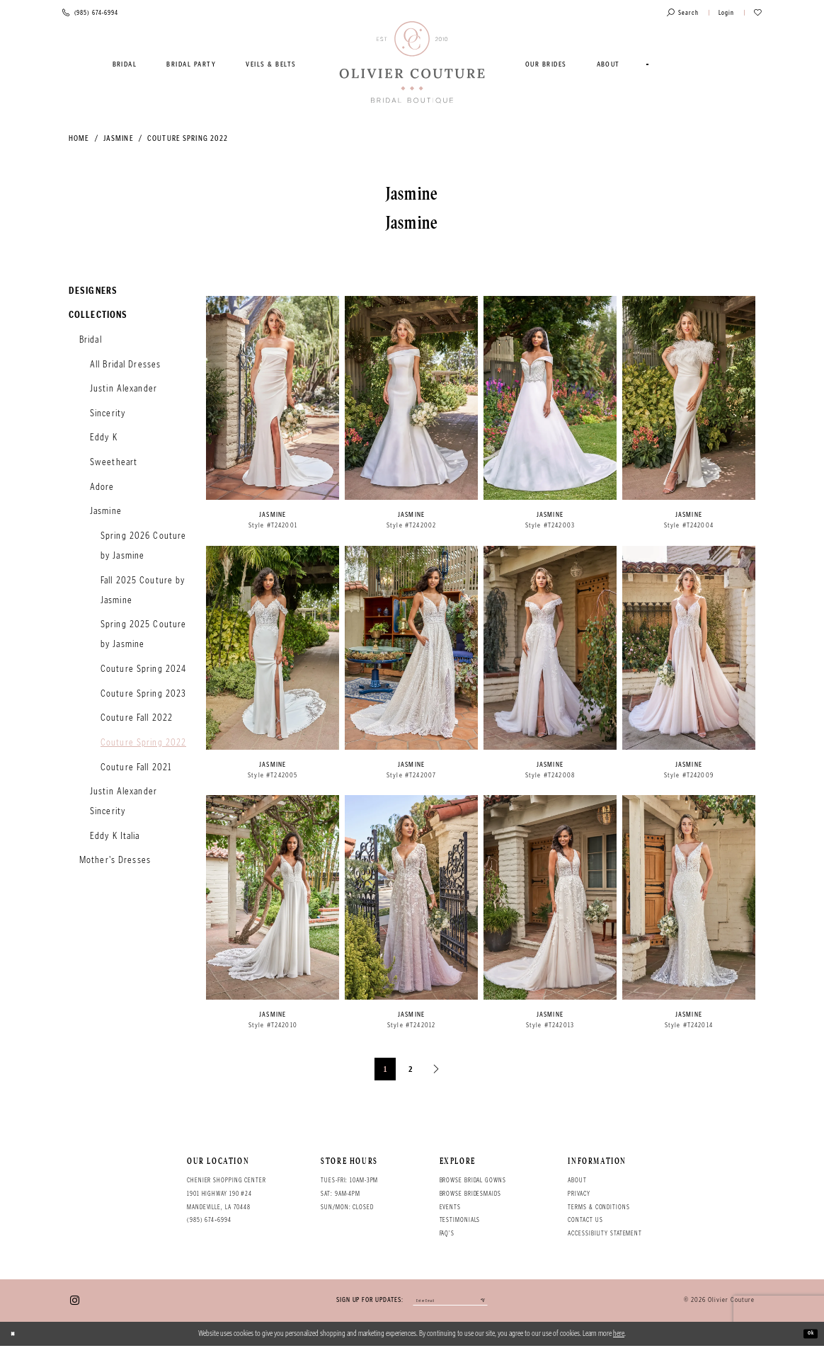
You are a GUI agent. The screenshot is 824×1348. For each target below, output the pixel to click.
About (577, 1180)
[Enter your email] (450, 1301)
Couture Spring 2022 (187, 138)
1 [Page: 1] (385, 1069)
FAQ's (447, 1233)
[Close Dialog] (16, 1336)
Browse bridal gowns (473, 1180)
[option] (272, 418)
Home (79, 138)
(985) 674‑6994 (209, 1219)
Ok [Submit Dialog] (807, 1335)
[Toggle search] (683, 13)
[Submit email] (500, 1301)
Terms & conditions (598, 1207)
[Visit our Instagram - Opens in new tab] (74, 1302)
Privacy (579, 1193)
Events (450, 1207)
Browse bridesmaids (470, 1193)
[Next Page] (436, 1069)
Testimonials (460, 1219)
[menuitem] (124, 64)
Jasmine (118, 138)
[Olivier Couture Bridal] (412, 63)
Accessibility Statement (605, 1233)
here (618, 1335)
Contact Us (585, 1219)
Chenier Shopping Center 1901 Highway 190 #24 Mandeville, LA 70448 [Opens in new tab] (226, 1193)
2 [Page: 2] (410, 1069)
